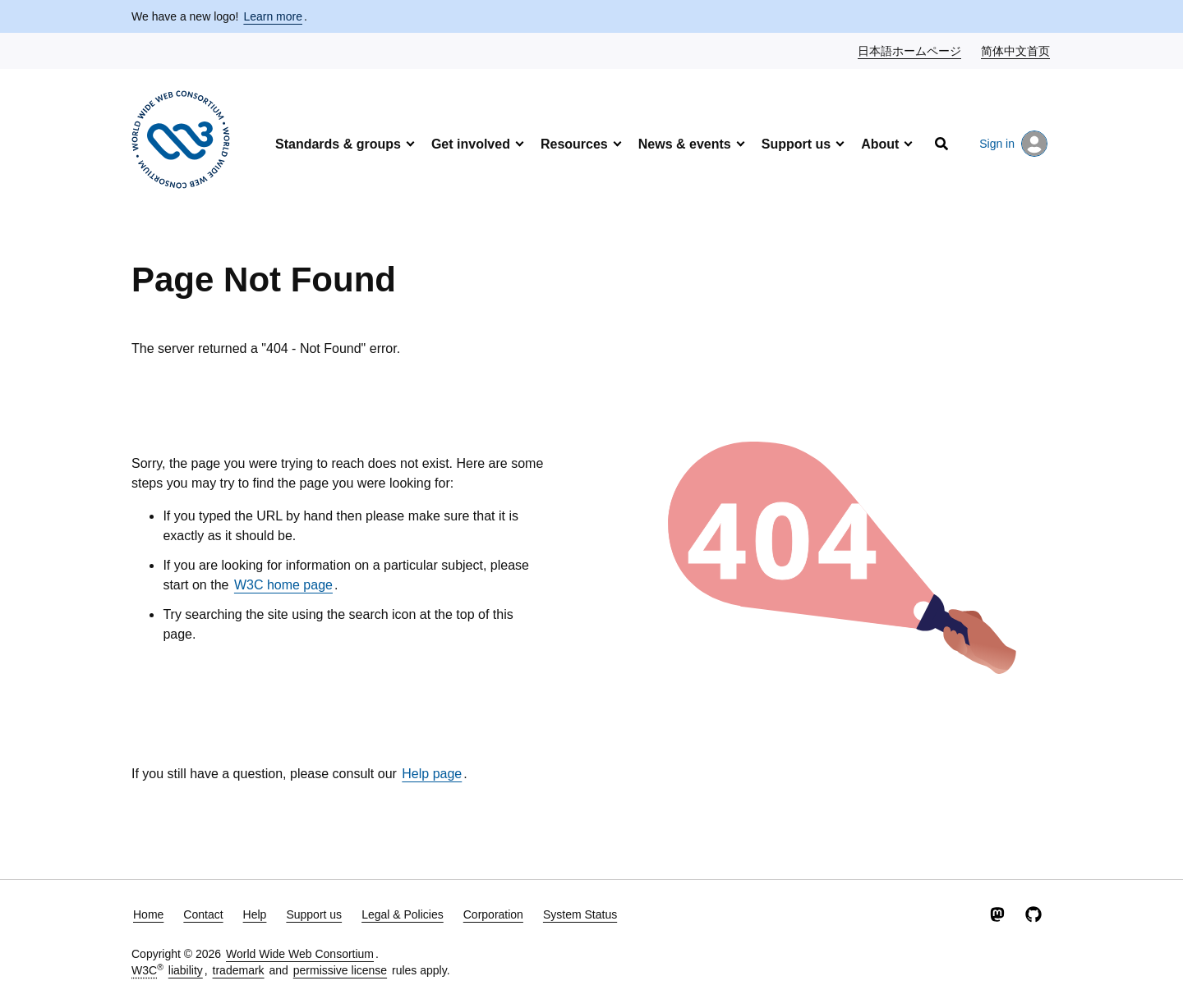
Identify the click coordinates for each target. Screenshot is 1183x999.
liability (185, 970)
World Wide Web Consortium (300, 953)
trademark (239, 970)
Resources (574, 144)
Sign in (1013, 144)
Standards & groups (338, 144)
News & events (684, 144)
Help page (432, 774)
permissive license (340, 970)
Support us (796, 144)
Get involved (470, 144)
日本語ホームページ (910, 50)
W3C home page (283, 585)
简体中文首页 (1016, 50)
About (880, 144)
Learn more (272, 16)
